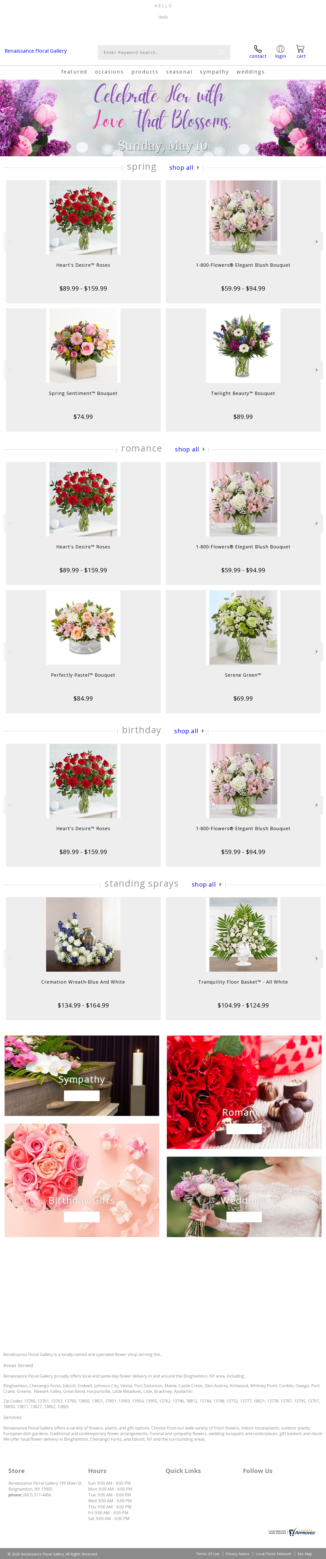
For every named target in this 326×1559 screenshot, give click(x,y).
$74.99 (83, 416)
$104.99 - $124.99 (243, 1005)
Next (317, 241)
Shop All (181, 167)
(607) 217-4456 (27, 29)
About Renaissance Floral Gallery (40, 1344)
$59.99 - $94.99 (243, 288)
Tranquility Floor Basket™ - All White (243, 982)
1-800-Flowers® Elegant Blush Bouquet (243, 265)
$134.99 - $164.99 (83, 1005)
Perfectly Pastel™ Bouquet (83, 675)
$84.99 (83, 698)
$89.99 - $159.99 (83, 288)
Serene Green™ (243, 675)
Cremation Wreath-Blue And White (83, 982)
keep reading (178, 1354)
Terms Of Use (207, 1553)
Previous (8, 241)
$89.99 (243, 416)
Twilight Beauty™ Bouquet (243, 393)
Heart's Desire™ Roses (83, 265)
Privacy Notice (237, 1553)
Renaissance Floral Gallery (36, 50)
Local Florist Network (273, 1553)
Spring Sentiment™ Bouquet (83, 393)
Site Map (304, 1553)
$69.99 (243, 698)
